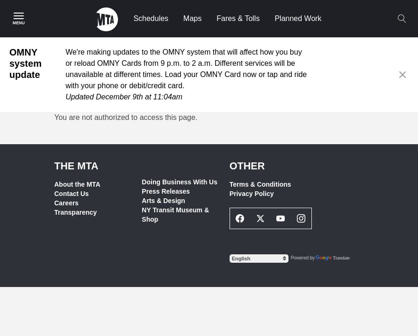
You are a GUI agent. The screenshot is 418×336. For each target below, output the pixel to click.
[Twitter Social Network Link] (260, 218)
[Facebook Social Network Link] (240, 218)
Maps (192, 18)
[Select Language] (259, 258)
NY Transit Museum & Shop (175, 214)
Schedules (150, 18)
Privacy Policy (252, 193)
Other (247, 166)
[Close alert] (403, 74)
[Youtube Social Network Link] (281, 218)
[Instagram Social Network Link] (301, 218)
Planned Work (297, 18)
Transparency (75, 212)
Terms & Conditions (260, 184)
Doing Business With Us (179, 182)
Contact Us (71, 193)
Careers (66, 203)
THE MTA (76, 166)
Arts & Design (163, 200)
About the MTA (77, 184)
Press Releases (166, 191)
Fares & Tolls (237, 18)
